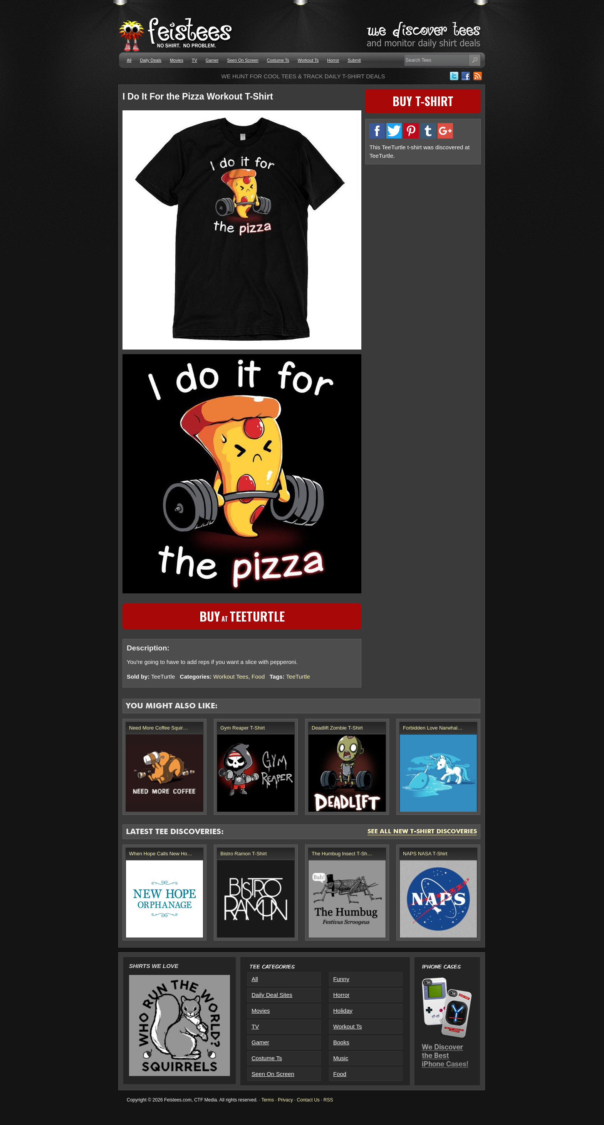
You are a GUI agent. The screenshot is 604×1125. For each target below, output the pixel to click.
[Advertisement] (423, 222)
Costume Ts (278, 60)
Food (258, 676)
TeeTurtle (298, 676)
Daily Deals (150, 60)
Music (340, 1058)
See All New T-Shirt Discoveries (422, 832)
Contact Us (308, 1100)
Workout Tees (230, 676)
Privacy (285, 1100)
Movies (176, 60)
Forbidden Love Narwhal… (433, 728)
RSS (328, 1100)
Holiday (342, 1010)
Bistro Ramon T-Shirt (243, 853)
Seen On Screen (242, 60)
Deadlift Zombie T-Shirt (337, 728)
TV (194, 60)
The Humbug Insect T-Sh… (342, 853)
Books (341, 1042)
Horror (333, 60)
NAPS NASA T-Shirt (425, 853)
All (129, 60)
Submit (354, 60)
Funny (341, 979)
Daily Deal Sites (272, 995)
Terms (267, 1100)
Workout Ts (308, 60)
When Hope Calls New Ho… (160, 853)
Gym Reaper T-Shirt (242, 728)
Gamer (212, 60)
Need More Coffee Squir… (158, 728)
